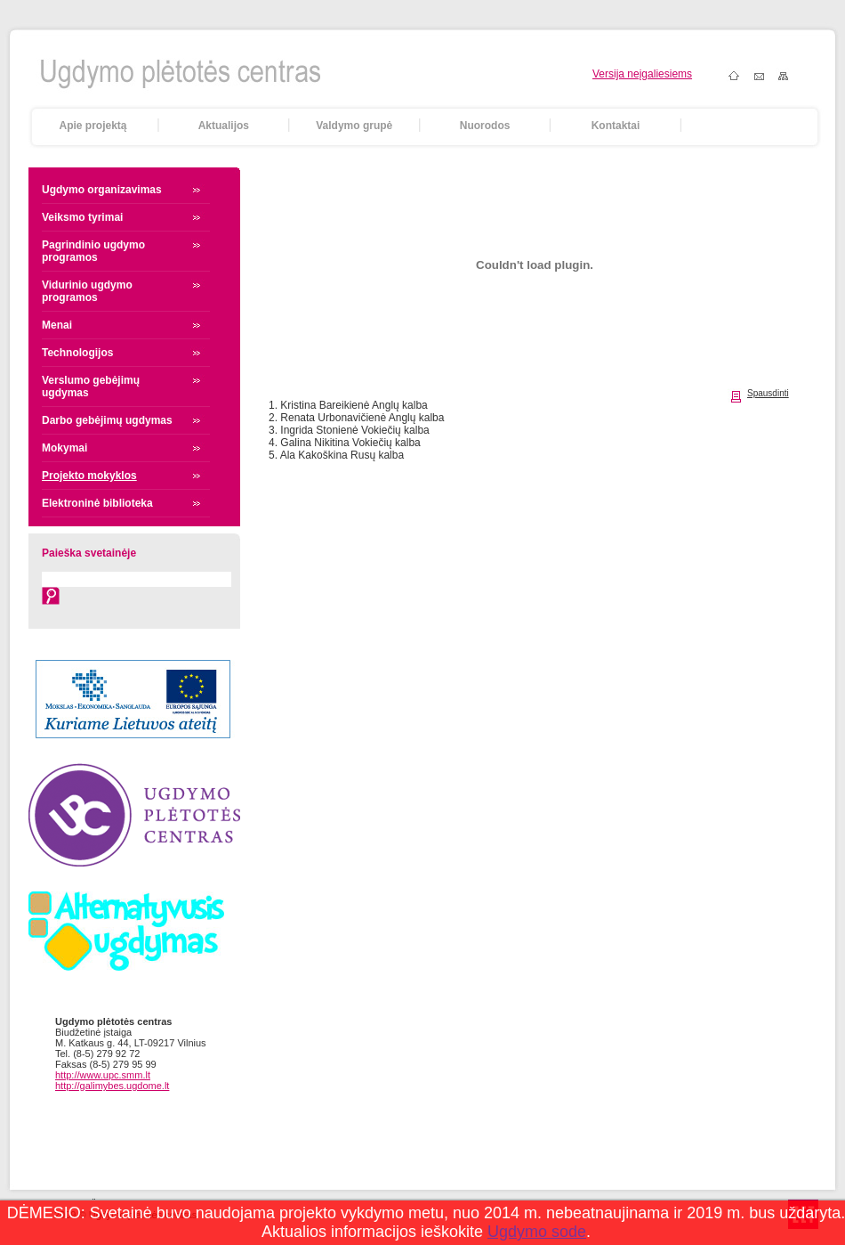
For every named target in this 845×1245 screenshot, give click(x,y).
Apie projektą (92, 125)
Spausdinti (768, 393)
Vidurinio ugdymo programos (87, 291)
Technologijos (77, 352)
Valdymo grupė (354, 125)
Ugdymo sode (536, 1232)
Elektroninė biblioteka (97, 503)
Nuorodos (485, 125)
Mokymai (64, 448)
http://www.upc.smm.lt (102, 1075)
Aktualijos (223, 125)
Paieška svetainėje (89, 553)
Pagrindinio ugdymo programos (93, 251)
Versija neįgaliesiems (642, 74)
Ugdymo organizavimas (102, 189)
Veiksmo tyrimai (82, 217)
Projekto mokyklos (89, 475)
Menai (57, 325)
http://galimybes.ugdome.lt (112, 1085)
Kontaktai (616, 125)
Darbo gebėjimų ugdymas (107, 420)
